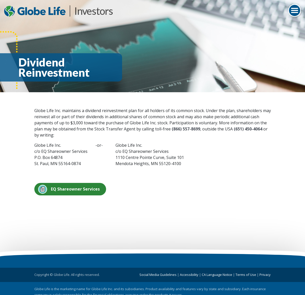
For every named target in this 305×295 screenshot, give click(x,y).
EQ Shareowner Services (75, 189)
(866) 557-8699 (186, 129)
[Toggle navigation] (294, 10)
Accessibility (189, 274)
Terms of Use (246, 274)
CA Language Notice (217, 274)
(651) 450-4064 (248, 129)
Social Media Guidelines (158, 274)
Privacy (265, 274)
